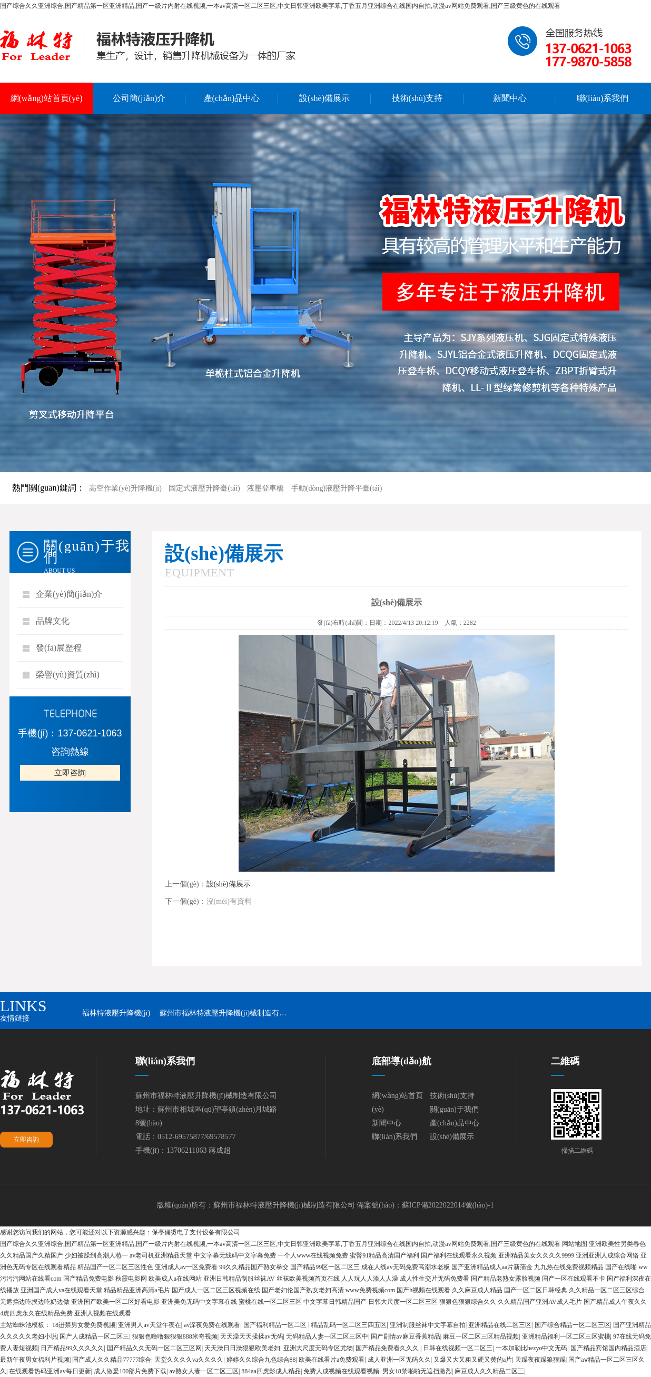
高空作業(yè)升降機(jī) (125, 488)
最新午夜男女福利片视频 (35, 1359)
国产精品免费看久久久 (388, 1348)
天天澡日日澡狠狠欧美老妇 (242, 1348)
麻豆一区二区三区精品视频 (481, 1336)
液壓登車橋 (265, 488)
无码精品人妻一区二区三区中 (327, 1336)
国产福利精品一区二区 (275, 1325)
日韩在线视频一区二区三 (457, 1348)
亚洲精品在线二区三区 (499, 1325)
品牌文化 (53, 620)
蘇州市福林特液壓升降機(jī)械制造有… (223, 1013)
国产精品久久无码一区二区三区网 (154, 1348)
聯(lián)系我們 (603, 98)
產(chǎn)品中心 (232, 98)
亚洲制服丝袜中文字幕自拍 (428, 1325)
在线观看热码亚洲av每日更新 (50, 1371)
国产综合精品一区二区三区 (572, 1325)
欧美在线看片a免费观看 (331, 1359)
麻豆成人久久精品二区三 (489, 1371)
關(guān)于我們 (454, 1109)
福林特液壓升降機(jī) (116, 1013)
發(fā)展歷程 (59, 647)
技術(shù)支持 (417, 98)
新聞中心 (510, 98)
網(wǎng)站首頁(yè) (47, 98)
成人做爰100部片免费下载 (130, 1371)
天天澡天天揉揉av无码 (251, 1336)
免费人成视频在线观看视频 (341, 1371)
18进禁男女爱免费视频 (83, 1325)
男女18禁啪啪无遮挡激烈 (417, 1371)
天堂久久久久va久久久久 (188, 1359)
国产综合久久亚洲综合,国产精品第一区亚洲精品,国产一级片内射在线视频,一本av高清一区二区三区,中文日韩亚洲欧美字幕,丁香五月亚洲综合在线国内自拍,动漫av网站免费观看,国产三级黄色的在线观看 (280, 5)
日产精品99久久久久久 (72, 1348)
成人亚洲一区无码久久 (399, 1359)
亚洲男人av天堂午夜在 (149, 1325)
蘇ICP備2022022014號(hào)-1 (448, 1205)
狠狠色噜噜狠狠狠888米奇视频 (175, 1336)
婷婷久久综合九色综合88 (261, 1359)
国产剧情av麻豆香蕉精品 (405, 1336)
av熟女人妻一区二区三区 (204, 1371)
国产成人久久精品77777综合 (111, 1359)
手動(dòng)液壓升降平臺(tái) (336, 488)
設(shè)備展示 (324, 98)
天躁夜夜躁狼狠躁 (540, 1359)
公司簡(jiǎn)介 (139, 98)
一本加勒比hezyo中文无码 (532, 1348)
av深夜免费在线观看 (212, 1325)
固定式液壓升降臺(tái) (204, 488)
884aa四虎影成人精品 (271, 1371)
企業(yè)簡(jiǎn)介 (69, 594)
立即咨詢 (70, 773)
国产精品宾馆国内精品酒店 (608, 1348)
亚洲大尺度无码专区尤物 (318, 1348)
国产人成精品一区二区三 (94, 1336)
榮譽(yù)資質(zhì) (68, 674)
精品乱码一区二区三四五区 (349, 1325)
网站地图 (574, 1244)
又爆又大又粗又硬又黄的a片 (472, 1359)
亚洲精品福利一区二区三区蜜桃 (566, 1336)
